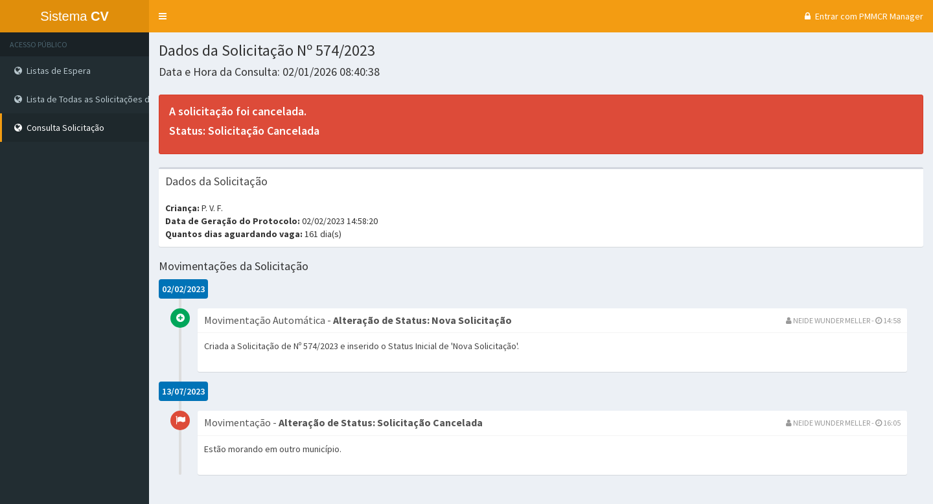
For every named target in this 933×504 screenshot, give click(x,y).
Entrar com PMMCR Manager (862, 16)
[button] (162, 16)
